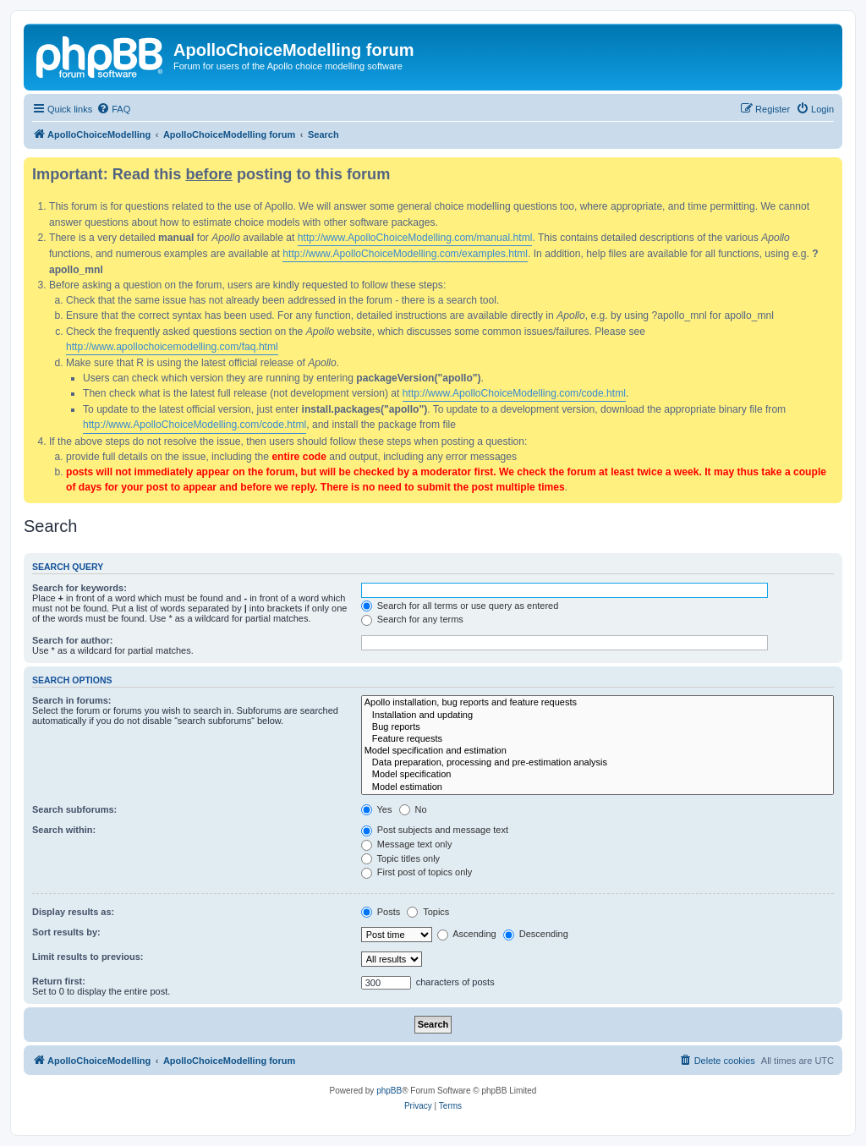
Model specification (597, 775)
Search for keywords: (79, 588)
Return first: (58, 981)
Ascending (466, 934)
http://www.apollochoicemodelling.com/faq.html (172, 347)
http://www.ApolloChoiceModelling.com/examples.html (405, 254)
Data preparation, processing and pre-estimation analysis (597, 763)
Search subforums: (74, 809)
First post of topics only (417, 872)
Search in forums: (72, 700)
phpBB (389, 1090)
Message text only (406, 844)
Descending (535, 934)
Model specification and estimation (597, 751)
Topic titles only (400, 858)
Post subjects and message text (434, 830)
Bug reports (597, 727)
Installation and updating (597, 715)
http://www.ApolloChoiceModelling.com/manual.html (415, 238)
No (413, 809)
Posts (381, 912)
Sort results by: (66, 932)
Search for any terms (412, 619)
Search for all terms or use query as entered (460, 605)
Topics (428, 912)
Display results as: (73, 912)
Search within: (64, 830)
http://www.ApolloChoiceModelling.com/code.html (514, 393)
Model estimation (597, 787)
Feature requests (597, 739)
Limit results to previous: (87, 956)
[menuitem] (113, 109)
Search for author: (72, 640)
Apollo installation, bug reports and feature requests (597, 703)
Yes (376, 809)
